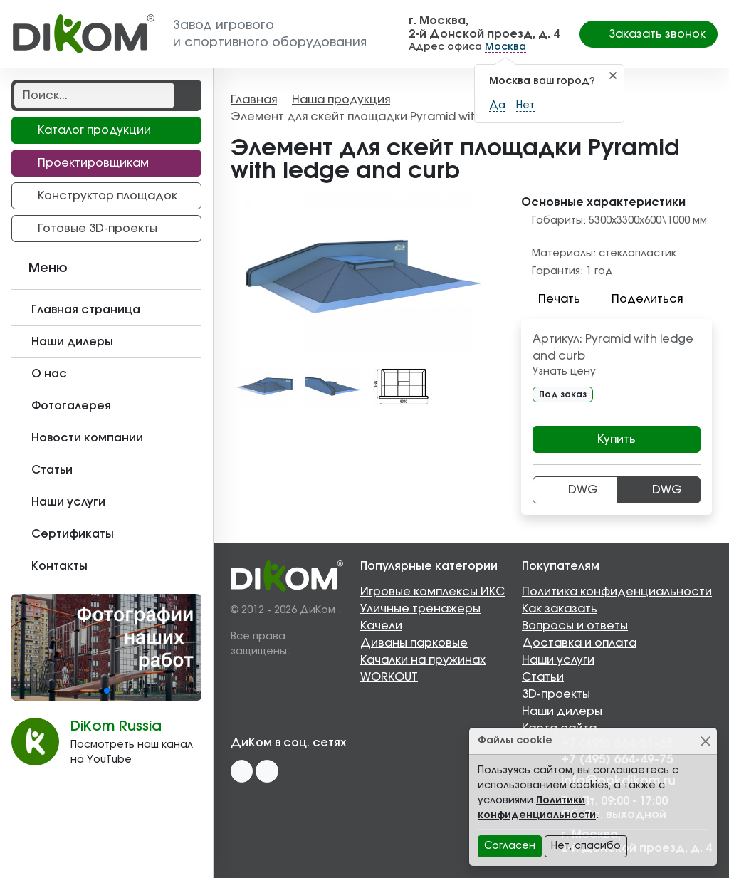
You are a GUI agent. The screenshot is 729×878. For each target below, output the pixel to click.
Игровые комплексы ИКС (432, 591)
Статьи (543, 677)
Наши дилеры (562, 711)
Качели (381, 626)
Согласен (509, 846)
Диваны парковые (414, 643)
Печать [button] (550, 299)
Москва (505, 47)
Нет (525, 105)
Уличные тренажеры (420, 609)
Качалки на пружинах (423, 660)
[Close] (705, 740)
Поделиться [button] (638, 299)
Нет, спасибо (586, 846)
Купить (616, 439)
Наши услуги (558, 660)
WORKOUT (389, 677)
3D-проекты (556, 694)
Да (497, 105)
